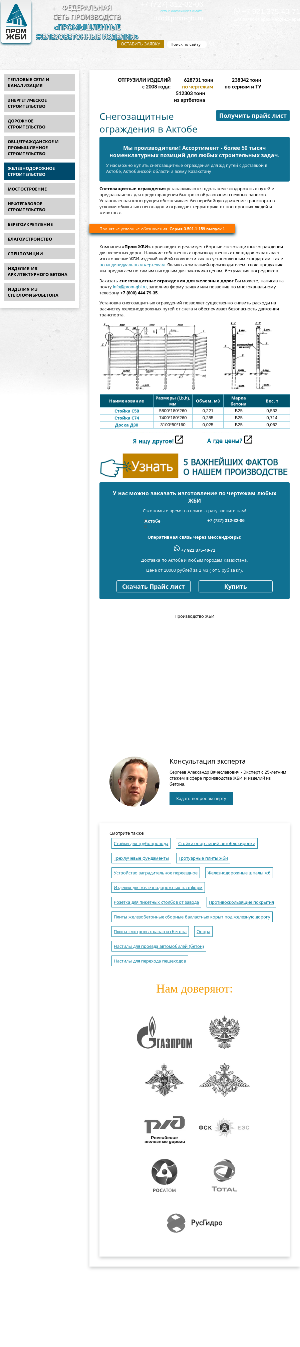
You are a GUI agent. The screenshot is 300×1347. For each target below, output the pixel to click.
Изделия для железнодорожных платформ (158, 887)
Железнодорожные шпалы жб (239, 872)
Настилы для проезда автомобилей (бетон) (159, 946)
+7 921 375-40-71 (267, 11)
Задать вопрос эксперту (201, 798)
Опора (203, 931)
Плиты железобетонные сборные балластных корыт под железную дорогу (192, 916)
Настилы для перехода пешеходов (150, 961)
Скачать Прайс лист (153, 586)
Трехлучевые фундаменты (141, 858)
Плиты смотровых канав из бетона (150, 931)
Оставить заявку (140, 43)
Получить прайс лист (253, 115)
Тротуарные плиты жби (203, 858)
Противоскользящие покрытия (241, 902)
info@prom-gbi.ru (178, 18)
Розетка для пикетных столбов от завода (156, 902)
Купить (235, 586)
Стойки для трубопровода (141, 843)
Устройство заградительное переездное (156, 872)
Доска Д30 (126, 425)
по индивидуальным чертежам (132, 264)
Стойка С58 (126, 411)
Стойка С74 (126, 418)
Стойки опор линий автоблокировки (216, 843)
